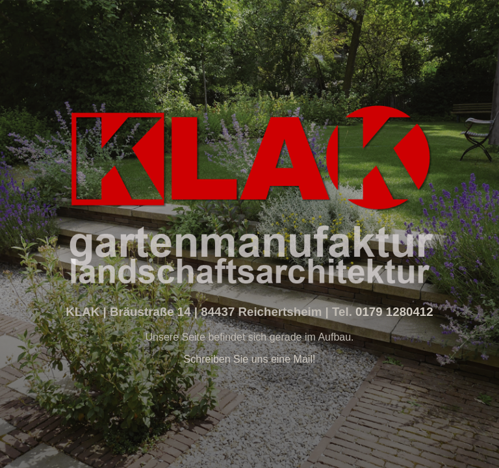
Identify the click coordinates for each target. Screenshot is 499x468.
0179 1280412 (392, 311)
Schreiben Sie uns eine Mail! (250, 359)
